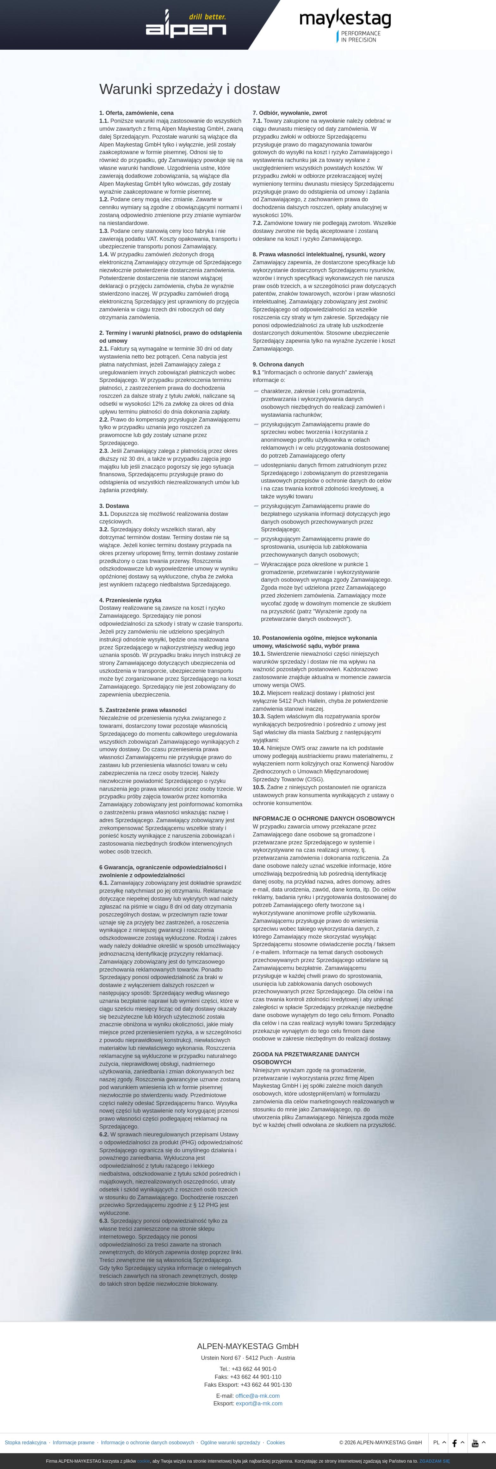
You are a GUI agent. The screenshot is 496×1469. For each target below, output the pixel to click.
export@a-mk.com (259, 1403)
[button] (478, 1443)
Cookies (276, 1442)
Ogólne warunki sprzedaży (230, 1442)
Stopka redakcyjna (25, 1442)
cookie (143, 1461)
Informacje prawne (74, 1442)
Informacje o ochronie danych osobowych (147, 1442)
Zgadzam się (434, 1461)
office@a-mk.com (258, 1396)
